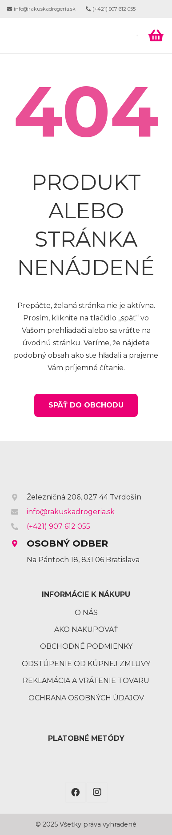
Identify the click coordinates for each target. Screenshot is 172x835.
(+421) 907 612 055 (58, 526)
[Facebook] (75, 792)
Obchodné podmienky (86, 646)
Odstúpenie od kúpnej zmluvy (86, 663)
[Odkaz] (68, 35)
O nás (86, 612)
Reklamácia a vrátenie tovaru (86, 680)
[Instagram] (97, 792)
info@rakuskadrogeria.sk (71, 511)
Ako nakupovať (86, 629)
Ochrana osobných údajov (86, 698)
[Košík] (156, 35)
